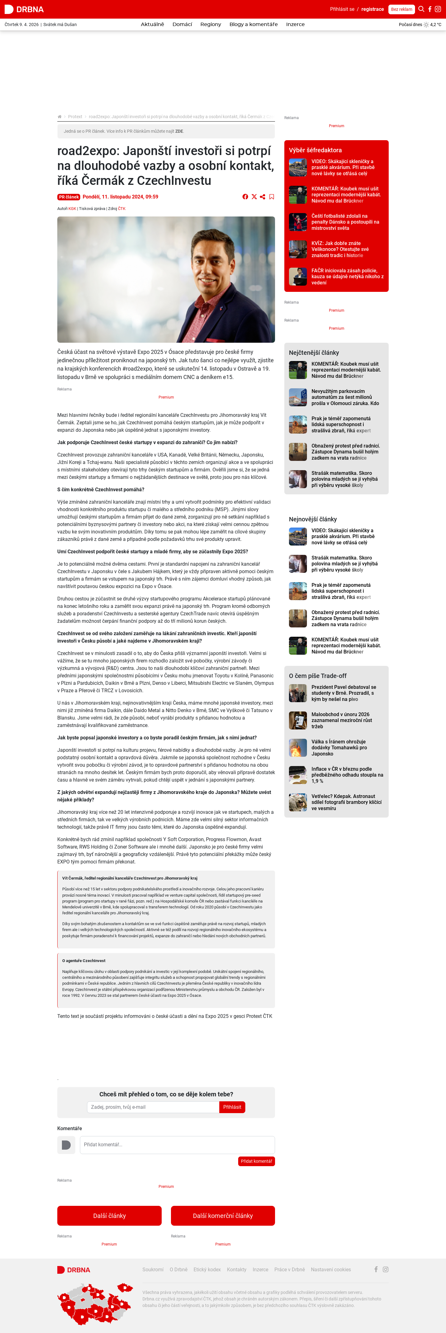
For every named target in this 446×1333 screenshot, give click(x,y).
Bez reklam (401, 9)
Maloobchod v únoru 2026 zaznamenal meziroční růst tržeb (342, 720)
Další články (109, 1215)
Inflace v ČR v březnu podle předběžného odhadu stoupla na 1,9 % (347, 775)
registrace (372, 9)
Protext (75, 116)
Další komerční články (223, 1215)
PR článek (69, 196)
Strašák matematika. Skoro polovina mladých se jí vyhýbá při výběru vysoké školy (345, 479)
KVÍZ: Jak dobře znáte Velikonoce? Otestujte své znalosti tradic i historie (340, 249)
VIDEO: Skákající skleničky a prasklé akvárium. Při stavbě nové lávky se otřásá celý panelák (343, 170)
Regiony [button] (210, 24)
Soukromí (153, 1270)
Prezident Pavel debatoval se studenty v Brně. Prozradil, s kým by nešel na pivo (344, 693)
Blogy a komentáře (254, 24)
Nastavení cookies (331, 1270)
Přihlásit (232, 1107)
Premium (166, 397)
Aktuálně (152, 24)
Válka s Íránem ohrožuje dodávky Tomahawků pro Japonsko (339, 748)
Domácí (182, 24)
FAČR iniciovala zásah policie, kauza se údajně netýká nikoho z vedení (348, 277)
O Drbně (178, 1270)
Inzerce (295, 24)
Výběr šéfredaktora (315, 150)
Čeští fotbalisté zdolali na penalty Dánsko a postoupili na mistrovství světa (345, 222)
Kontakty (237, 1270)
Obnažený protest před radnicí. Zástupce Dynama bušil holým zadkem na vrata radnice (346, 452)
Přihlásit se (342, 9)
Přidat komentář (256, 1161)
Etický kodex (207, 1270)
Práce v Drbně (289, 1270)
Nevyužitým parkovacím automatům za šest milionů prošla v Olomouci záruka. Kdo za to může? (345, 400)
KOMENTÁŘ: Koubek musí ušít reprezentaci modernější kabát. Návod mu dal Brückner (346, 195)
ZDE (179, 131)
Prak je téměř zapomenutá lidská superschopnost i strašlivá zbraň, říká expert (341, 425)
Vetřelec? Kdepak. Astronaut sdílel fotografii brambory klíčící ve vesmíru (347, 802)
